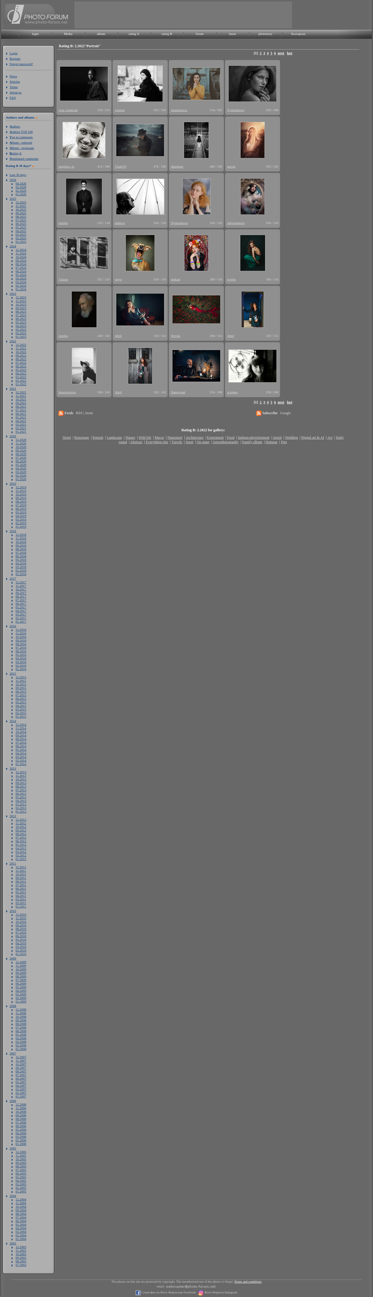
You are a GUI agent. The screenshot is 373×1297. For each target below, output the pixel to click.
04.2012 (21, 848)
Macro (159, 437)
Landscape (114, 437)
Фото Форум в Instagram (220, 1292)
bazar (232, 34)
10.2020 (21, 447)
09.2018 (21, 545)
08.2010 (21, 929)
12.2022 (21, 344)
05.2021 (21, 417)
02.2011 (21, 903)
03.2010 (21, 946)
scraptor (232, 392)
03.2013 (21, 804)
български (298, 34)
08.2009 (21, 976)
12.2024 (21, 249)
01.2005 (21, 1191)
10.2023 (21, 304)
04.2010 (21, 943)
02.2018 (21, 570)
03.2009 (21, 994)
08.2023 (21, 311)
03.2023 (21, 329)
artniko (63, 223)
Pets (284, 442)
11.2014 (21, 728)
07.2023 (21, 315)
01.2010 (21, 954)
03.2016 (21, 662)
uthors (15, 126)
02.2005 (21, 1187)
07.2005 (21, 1170)
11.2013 (21, 775)
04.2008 (21, 1038)
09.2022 (21, 355)
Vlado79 (120, 166)
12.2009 (21, 962)
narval (231, 166)
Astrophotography (226, 442)
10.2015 (21, 684)
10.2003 (21, 1254)
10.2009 (21, 969)
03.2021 (21, 424)
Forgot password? (21, 64)
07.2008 (21, 1027)
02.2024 (21, 285)
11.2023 (21, 301)
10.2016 (21, 636)
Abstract (136, 442)
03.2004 (21, 1231)
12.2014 (21, 724)
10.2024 (21, 257)
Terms (14, 87)
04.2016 (21, 658)
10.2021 (21, 399)
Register (15, 58)
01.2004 (21, 1239)
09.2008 (21, 1020)
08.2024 (21, 264)
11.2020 (21, 443)
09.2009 (21, 972)
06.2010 (21, 936)
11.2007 (21, 1060)
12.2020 (21, 439)
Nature (130, 437)
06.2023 (21, 318)
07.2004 (21, 1217)
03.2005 (21, 1184)
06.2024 (21, 271)
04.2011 (21, 895)
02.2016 (21, 665)
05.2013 (21, 797)
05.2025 (21, 227)
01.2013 (21, 811)
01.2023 (21, 336)
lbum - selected (21, 142)
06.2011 (21, 888)
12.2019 (21, 487)
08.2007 (21, 1071)
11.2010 (21, 918)
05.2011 (21, 892)
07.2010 (21, 932)
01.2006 (21, 1144)
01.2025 (21, 241)
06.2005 (21, 1173)
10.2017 (21, 589)
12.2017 (21, 582)
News (13, 76)
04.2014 (21, 753)
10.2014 (21, 731)
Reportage (81, 437)
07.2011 (21, 885)
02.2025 (21, 238)
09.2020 (21, 450)
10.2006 (21, 1111)
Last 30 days (18, 174)
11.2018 (21, 538)
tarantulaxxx (179, 110)
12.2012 (21, 819)
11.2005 (21, 1155)
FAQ (13, 97)
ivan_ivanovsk (68, 110)
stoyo (118, 279)
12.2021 (21, 392)
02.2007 (21, 1093)
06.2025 (21, 223)
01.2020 (21, 479)
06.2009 (21, 983)
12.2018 (21, 534)
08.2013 (21, 786)
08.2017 (21, 596)
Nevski (175, 335)
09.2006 (21, 1115)
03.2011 (21, 899)
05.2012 (21, 844)
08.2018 (21, 549)
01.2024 (21, 289)
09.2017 (21, 593)
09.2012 (21, 830)
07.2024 (21, 267)
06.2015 (21, 698)
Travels (177, 442)
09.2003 (21, 1257)
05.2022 (21, 370)
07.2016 (21, 647)
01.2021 (21, 431)
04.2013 (21, 800)
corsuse (120, 110)
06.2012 (21, 841)
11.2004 (21, 1203)
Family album (252, 442)
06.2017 (21, 603)
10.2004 (21, 1206)
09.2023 (21, 308)
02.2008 (21, 1045)
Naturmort (174, 437)
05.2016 (21, 654)
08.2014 (21, 739)
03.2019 (21, 519)
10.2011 (21, 874)
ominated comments (24, 158)
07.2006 (21, 1122)
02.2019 (21, 523)
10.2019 (21, 494)
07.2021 (21, 410)
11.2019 (21, 490)
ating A (16, 153)
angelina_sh (66, 166)
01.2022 (21, 384)
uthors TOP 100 (21, 131)
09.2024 (21, 260)
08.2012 (21, 834)
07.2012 (21, 837)
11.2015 (21, 680)
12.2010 (21, 914)
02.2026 (21, 190)
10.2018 (21, 542)
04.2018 (21, 563)
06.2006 (21, 1126)
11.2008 (21, 1013)
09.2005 (21, 1162)
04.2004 (21, 1228)
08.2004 (21, 1213)
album (101, 34)
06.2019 (21, 508)
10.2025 (21, 209)
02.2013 (21, 808)
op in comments (21, 137)
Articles (15, 81)
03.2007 (21, 1089)
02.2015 (21, 713)
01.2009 (21, 1001)
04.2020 (21, 468)
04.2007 (21, 1085)
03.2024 (21, 282)
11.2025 (21, 206)
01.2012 (21, 859)
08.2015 (21, 691)
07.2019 (21, 505)
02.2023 (21, 333)
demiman (177, 166)
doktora (120, 223)
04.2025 (21, 231)
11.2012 (21, 823)
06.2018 (21, 556)
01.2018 (21, 574)
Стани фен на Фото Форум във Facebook (168, 1292)
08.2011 (21, 881)
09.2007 (21, 1067)
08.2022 (21, 359)
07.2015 (21, 695)
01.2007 (21, 1096)
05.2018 (21, 559)
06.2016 (21, 651)
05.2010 (21, 939)
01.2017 (21, 621)
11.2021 (21, 395)
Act (329, 437)
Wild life (145, 437)
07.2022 (21, 362)
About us (16, 92)
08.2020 (21, 454)
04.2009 (21, 990)
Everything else (157, 442)
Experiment (215, 437)
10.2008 (21, 1016)
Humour (272, 442)
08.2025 (21, 216)
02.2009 (21, 998)
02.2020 (21, 475)
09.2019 (21, 498)
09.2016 (21, 640)
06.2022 (21, 366)
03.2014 (21, 757)
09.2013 (21, 783)
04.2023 (21, 326)
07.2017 (21, 600)
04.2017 (21, 611)
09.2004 (21, 1210)
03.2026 (21, 187)
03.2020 (21, 472)
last (289, 53)
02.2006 (21, 1140)
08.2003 (21, 1261)
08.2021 (21, 406)
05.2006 (21, 1129)
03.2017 (21, 614)
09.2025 (21, 213)
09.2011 (21, 877)
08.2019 (21, 501)
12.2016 (21, 629)
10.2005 (21, 1159)
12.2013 (21, 772)
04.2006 (21, 1133)
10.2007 (21, 1064)
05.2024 (21, 275)
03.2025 (21, 234)
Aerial (277, 437)
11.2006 (21, 1108)
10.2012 (21, 826)
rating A (134, 34)
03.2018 (21, 567)
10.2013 (21, 779)
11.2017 (21, 585)
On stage (203, 442)
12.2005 (21, 1152)
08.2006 (21, 1119)
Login (13, 53)
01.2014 (21, 764)
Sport (189, 442)
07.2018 (21, 552)
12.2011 (21, 867)
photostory (265, 34)
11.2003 (21, 1250)
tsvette (231, 279)
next (281, 53)
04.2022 (21, 373)
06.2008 (21, 1031)
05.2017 (21, 607)
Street (66, 437)
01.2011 (21, 906)
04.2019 (21, 516)
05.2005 (21, 1177)
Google (285, 413)
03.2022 (21, 377)
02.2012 (21, 855)
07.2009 (21, 980)
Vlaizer (63, 279)
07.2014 (21, 742)
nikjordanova (235, 223)
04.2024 (21, 278)
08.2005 (21, 1166)
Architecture (195, 437)
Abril (118, 335)
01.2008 (21, 1049)
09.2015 (21, 688)
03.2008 (21, 1041)
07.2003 (21, 1265)
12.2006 (21, 1104)
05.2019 (21, 512)
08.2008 (21, 1024)
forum (200, 34)
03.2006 (21, 1136)
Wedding (291, 437)
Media (68, 34)
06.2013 (21, 793)
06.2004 (21, 1221)
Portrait (98, 437)
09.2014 (21, 735)
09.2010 (21, 925)
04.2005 (21, 1180)
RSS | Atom (84, 413)
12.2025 (21, 202)
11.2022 (21, 348)
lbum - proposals (22, 148)
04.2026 (21, 183)
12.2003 (21, 1247)
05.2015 (21, 702)
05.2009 (21, 987)
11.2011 (21, 870)
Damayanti (178, 392)
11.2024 (21, 253)
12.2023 (21, 297)
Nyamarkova (235, 110)
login (35, 34)
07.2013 (21, 790)
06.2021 (21, 413)
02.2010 (21, 950)
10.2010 (21, 921)
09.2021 (21, 403)
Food (231, 437)
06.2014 (21, 746)
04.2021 (21, 421)
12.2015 (21, 677)
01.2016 (21, 669)
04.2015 (21, 705)
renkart (175, 279)
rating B (166, 34)
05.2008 (21, 1034)
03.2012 (21, 852)
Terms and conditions (248, 1281)
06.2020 (21, 461)
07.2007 (21, 1075)
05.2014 (21, 749)
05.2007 (21, 1082)
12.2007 (21, 1057)
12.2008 (21, 1009)
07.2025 (21, 220)
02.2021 (21, 428)
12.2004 (21, 1199)
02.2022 (21, 380)
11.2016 (21, 633)
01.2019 (21, 526)
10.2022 (21, 352)
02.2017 (21, 618)
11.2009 (21, 965)
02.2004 (21, 1235)
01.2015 (21, 716)
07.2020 (21, 457)
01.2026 (21, 194)
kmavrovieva (67, 392)
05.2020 (21, 464)
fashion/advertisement (254, 437)
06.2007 (21, 1078)
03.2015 (21, 709)
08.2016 (21, 644)
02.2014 (21, 760)
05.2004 (21, 1224)
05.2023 (21, 322)
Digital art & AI (312, 437)
